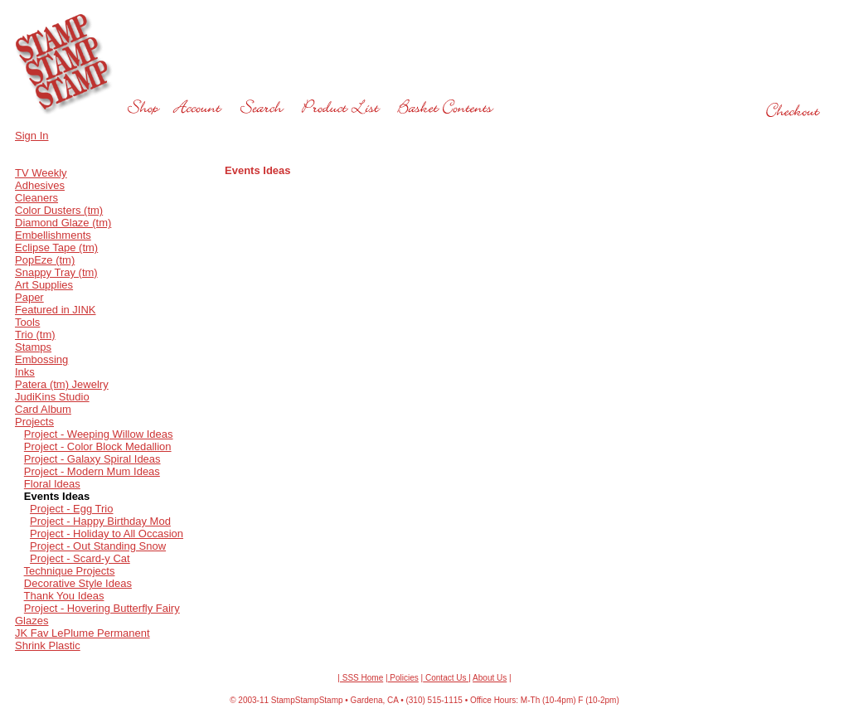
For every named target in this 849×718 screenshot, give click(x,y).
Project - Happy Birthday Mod (100, 521)
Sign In (31, 135)
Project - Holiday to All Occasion (106, 533)
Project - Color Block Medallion (98, 446)
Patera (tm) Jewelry (62, 384)
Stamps (33, 347)
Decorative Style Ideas (78, 583)
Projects (34, 421)
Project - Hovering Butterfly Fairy (102, 608)
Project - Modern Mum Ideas (92, 471)
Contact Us (445, 677)
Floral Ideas (52, 484)
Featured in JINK (55, 309)
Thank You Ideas (64, 595)
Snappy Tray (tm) (56, 272)
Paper (29, 297)
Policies (403, 677)
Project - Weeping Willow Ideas (98, 434)
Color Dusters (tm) (59, 210)
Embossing (41, 359)
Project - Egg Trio (71, 508)
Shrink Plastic (47, 645)
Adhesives (40, 185)
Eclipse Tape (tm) (56, 247)
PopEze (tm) (45, 260)
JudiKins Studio (52, 397)
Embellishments (53, 235)
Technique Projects (69, 571)
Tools (27, 322)
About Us (490, 677)
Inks (25, 372)
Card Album (43, 409)
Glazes (31, 620)
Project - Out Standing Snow (98, 546)
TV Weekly (41, 173)
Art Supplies (44, 285)
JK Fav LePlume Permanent (82, 633)
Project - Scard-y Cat (80, 558)
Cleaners (36, 198)
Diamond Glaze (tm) (63, 222)
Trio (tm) (35, 334)
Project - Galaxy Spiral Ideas (92, 459)
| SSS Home (360, 677)
